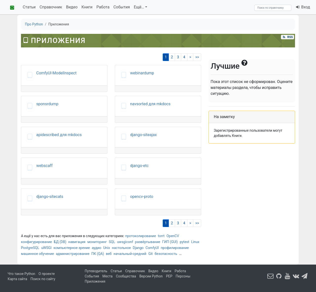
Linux (195, 242)
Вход (302, 7)
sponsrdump (47, 104)
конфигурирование (36, 242)
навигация (76, 242)
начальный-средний (130, 254)
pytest (184, 242)
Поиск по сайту (42, 279)
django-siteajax (143, 134)
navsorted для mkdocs (150, 104)
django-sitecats (49, 196)
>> (197, 57)
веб (109, 254)
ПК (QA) (97, 254)
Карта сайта (17, 279)
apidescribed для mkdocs (59, 134)
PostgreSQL (30, 248)
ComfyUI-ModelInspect (56, 73)
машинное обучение (37, 254)
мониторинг (97, 242)
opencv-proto (141, 196)
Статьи (29, 7)
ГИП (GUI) (170, 242)
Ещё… (139, 7)
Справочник (51, 7)
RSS (287, 37)
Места (107, 276)
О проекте (47, 274)
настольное (121, 248)
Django (138, 248)
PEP (169, 276)
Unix (106, 248)
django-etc (139, 165)
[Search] (272, 8)
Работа (103, 7)
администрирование (72, 254)
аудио (96, 248)
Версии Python (151, 276)
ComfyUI (152, 248)
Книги (87, 7)
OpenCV (172, 236)
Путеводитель (96, 271)
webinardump (142, 73)
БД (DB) (60, 242)
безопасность (166, 254)
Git (150, 254)
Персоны (183, 276)
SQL (112, 242)
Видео (72, 7)
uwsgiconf (125, 242)
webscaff (44, 165)
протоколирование (140, 236)
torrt (161, 236)
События (121, 7)
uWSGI (46, 248)
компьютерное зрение (72, 248)
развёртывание (147, 242)
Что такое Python (21, 274)
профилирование (175, 248)
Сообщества (126, 276)
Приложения (95, 281)
